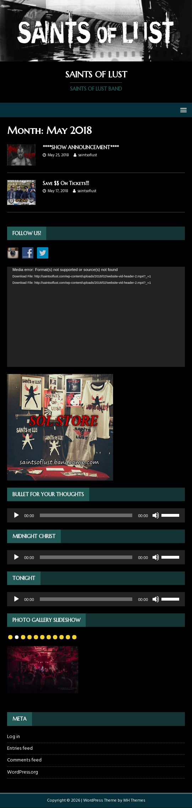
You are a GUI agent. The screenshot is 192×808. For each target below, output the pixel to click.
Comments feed (24, 760)
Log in (13, 737)
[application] (96, 317)
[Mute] (155, 515)
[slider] (86, 515)
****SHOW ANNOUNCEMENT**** (81, 147)
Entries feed (20, 748)
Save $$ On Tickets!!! (66, 183)
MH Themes (134, 800)
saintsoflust (87, 155)
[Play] (16, 515)
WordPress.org (22, 772)
